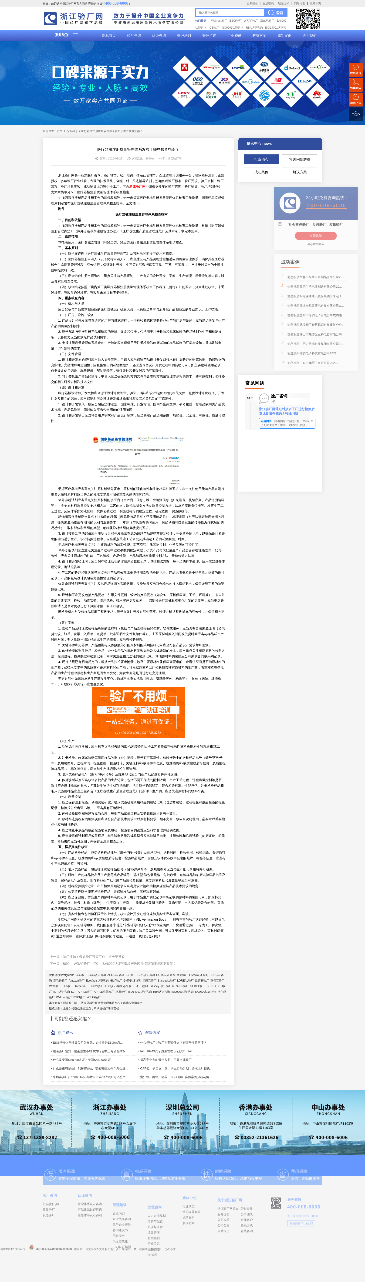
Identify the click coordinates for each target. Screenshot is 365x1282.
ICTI (74, 991)
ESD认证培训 (122, 1273)
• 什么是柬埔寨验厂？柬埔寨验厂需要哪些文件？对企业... (89, 1068)
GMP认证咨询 (132, 980)
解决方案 (259, 35)
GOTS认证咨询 (165, 975)
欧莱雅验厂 (202, 980)
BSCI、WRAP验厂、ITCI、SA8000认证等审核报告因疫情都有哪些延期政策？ (119, 964)
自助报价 (252, 3)
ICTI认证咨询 (61, 991)
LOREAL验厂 (185, 980)
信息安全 (119, 1262)
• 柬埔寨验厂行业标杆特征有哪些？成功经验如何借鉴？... (89, 1077)
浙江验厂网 (168, 986)
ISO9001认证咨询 (232, 27)
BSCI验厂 (236, 20)
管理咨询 (209, 35)
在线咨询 (268, 3)
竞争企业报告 (122, 1250)
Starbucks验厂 (167, 980)
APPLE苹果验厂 (104, 991)
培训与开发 (155, 1256)
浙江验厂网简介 (228, 1228)
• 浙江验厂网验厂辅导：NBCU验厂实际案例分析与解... (175, 1077)
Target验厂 (81, 986)
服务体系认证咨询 (90, 1229)
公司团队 (247, 1234)
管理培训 (184, 35)
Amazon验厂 (76, 980)
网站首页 (109, 35)
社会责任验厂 (52, 1217)
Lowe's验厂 (96, 986)
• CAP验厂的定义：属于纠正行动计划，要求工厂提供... (175, 1068)
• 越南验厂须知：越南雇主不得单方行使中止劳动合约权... (89, 1051)
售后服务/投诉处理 (301, 1239)
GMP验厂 (116, 980)
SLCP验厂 (182, 986)
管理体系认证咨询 (90, 1217)
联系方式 (283, 3)
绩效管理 (154, 1262)
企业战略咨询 (122, 1245)
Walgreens (67, 975)
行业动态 (261, 159)
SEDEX (211, 986)
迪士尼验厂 (143, 986)
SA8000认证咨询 (205, 991)
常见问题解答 (299, 159)
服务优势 (223, 1234)
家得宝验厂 (217, 980)
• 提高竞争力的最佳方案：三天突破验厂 (165, 1060)
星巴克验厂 (149, 980)
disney (155, 986)
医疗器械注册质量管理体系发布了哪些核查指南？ (111, 1003)
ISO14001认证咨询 (140, 991)
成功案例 (284, 35)
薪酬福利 (154, 1267)
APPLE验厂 (85, 991)
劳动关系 (154, 1273)
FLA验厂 (68, 986)
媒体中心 (189, 1214)
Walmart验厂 (219, 20)
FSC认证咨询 (113, 986)
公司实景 (223, 1240)
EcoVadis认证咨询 (97, 980)
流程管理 (154, 1278)
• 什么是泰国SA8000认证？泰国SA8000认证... (82, 1060)
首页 (59, 131)
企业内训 (119, 1239)
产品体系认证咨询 (90, 1223)
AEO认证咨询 (115, 975)
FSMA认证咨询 (198, 975)
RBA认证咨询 (254, 27)
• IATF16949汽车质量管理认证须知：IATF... (167, 1051)
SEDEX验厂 (197, 986)
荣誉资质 (247, 1228)
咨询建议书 (120, 1256)
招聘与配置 (155, 1250)
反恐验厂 (49, 1229)
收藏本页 (315, 3)
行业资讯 (234, 35)
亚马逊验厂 (60, 980)
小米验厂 (128, 986)
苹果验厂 (121, 991)
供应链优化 (120, 1267)
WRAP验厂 (251, 20)
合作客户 (247, 1240)
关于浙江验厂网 (229, 1220)
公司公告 (223, 1245)
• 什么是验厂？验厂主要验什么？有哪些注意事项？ (172, 1042)
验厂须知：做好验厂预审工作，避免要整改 (94, 957)
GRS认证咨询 (146, 975)
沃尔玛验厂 (267, 20)
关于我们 (310, 35)
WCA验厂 (55, 986)
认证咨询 (159, 35)
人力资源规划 (157, 1245)
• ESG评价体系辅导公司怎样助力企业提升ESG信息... (87, 1042)
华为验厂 (182, 975)
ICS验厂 (214, 27)
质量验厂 (49, 1223)
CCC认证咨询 (97, 975)
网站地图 (299, 3)
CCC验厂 (81, 975)
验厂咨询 (134, 35)
